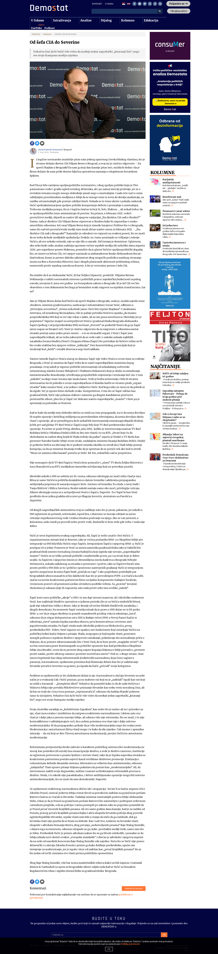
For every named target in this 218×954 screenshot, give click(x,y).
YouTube (36, 28)
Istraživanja (62, 20)
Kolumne (128, 20)
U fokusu (37, 20)
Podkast (49, 28)
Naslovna (36, 34)
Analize (86, 20)
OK (164, 935)
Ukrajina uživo (178, 11)
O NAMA (109, 4)
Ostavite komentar (134, 888)
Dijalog (106, 20)
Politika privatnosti (130, 944)
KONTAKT (97, 4)
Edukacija (151, 20)
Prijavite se (178, 3)
